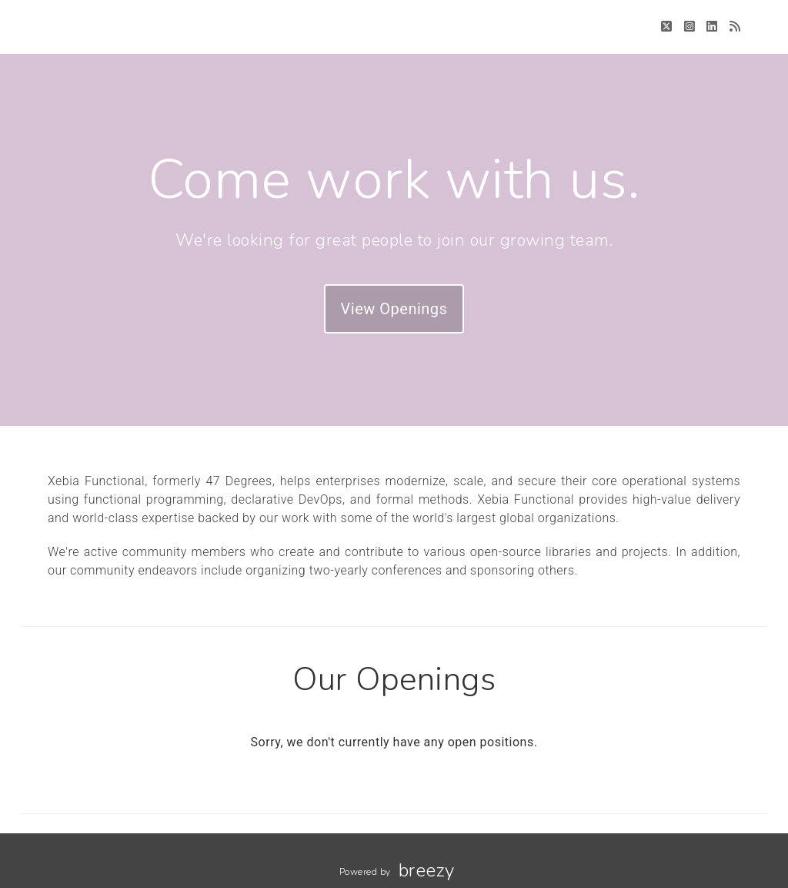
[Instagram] (690, 26)
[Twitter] (667, 26)
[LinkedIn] (712, 26)
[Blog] (735, 26)
